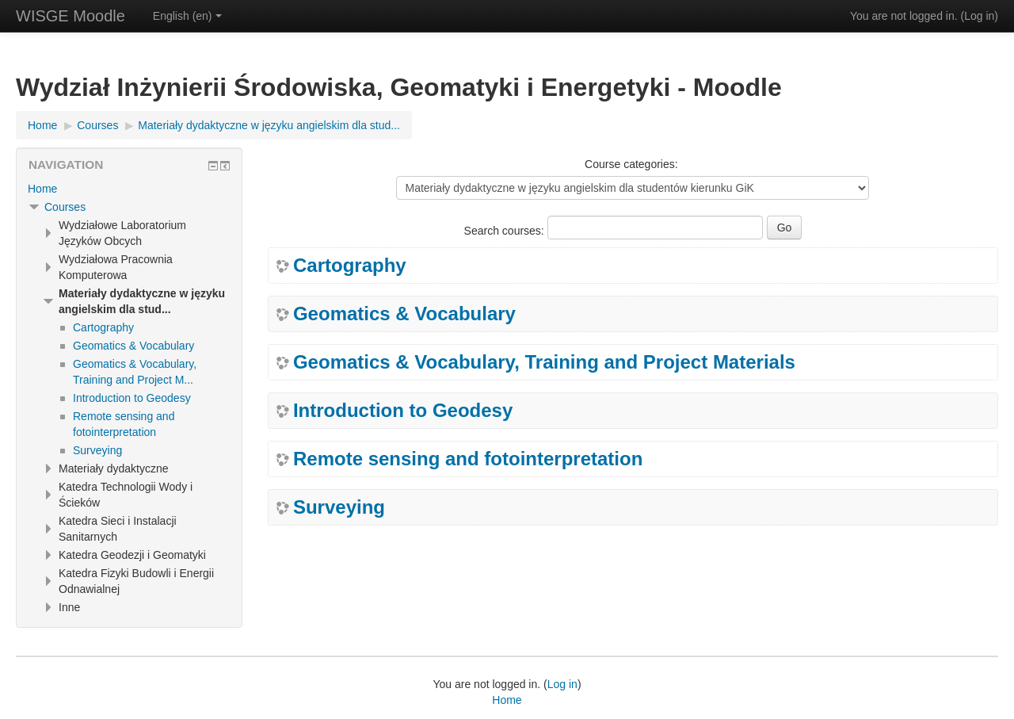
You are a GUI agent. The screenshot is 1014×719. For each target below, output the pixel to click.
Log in (979, 16)
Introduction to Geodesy (403, 410)
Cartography (349, 265)
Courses (65, 207)
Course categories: (631, 164)
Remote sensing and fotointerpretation (467, 458)
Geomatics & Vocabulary (404, 313)
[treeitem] (129, 189)
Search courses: (505, 230)
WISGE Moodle (70, 16)
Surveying (339, 507)
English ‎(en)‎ (187, 16)
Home (42, 188)
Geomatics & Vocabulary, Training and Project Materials (544, 362)
